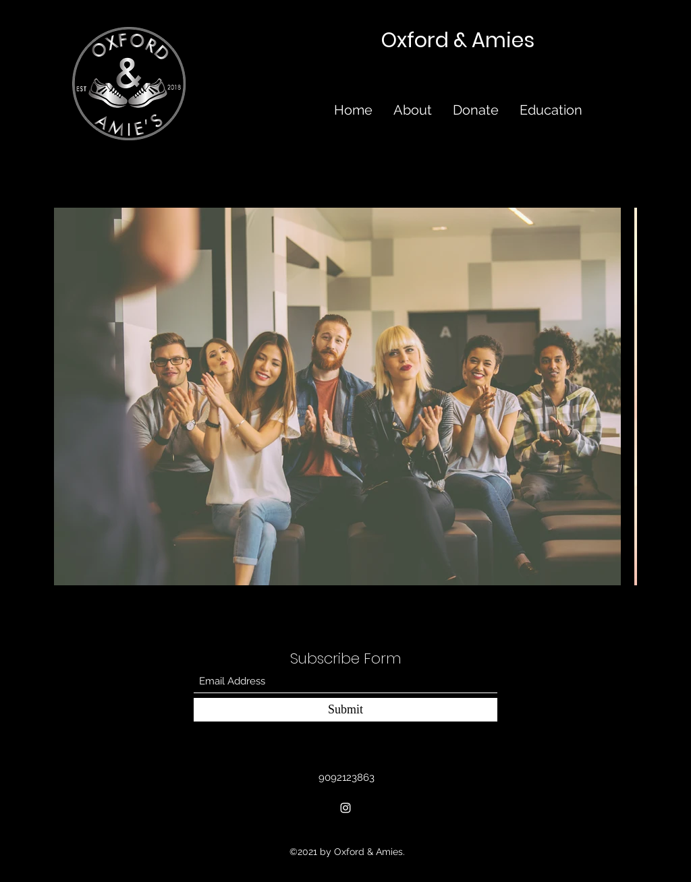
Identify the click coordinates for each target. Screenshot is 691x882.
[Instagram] (345, 808)
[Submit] (345, 710)
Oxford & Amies (457, 40)
